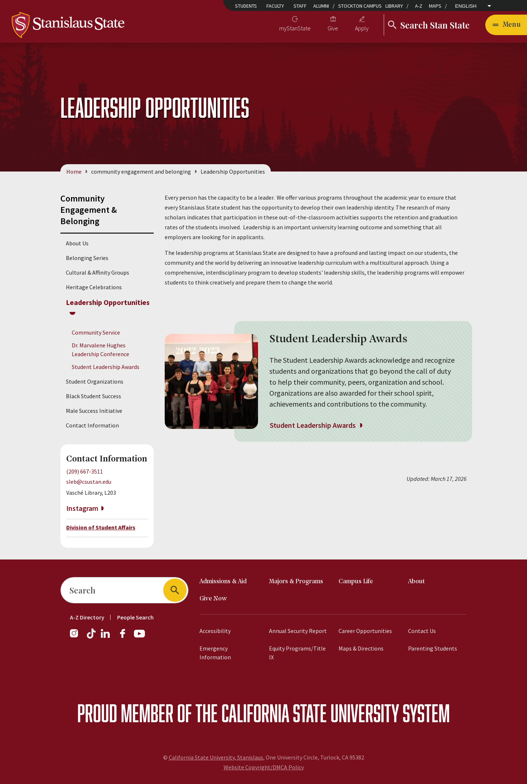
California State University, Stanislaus (216, 757)
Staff (300, 6)
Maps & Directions (361, 648)
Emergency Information (215, 653)
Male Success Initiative (94, 410)
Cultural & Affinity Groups (97, 272)
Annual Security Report (298, 630)
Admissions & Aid (223, 581)
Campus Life (356, 581)
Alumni (321, 6)
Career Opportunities (365, 630)
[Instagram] (77, 637)
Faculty (275, 6)
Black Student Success (93, 396)
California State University (310, 713)
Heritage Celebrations (94, 287)
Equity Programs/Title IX (297, 653)
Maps (435, 6)
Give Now (213, 598)
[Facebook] (125, 637)
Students (246, 6)
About (416, 581)
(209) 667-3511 (84, 471)
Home (74, 171)
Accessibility (215, 630)
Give (333, 28)
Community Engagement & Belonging (88, 210)
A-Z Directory (87, 617)
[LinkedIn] (106, 637)
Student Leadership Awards (105, 366)
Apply (362, 28)
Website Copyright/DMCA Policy (264, 767)
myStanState (295, 28)
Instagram (82, 508)
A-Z (418, 6)
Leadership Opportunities (108, 302)
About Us (77, 243)
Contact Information (92, 425)
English (466, 6)
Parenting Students (432, 648)
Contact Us (422, 630)
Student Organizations (94, 381)
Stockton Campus (360, 6)
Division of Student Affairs (100, 527)
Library (394, 6)
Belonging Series (87, 257)
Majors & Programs (296, 581)
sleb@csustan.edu (88, 481)
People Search (135, 617)
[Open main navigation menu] (506, 25)
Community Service (96, 332)
